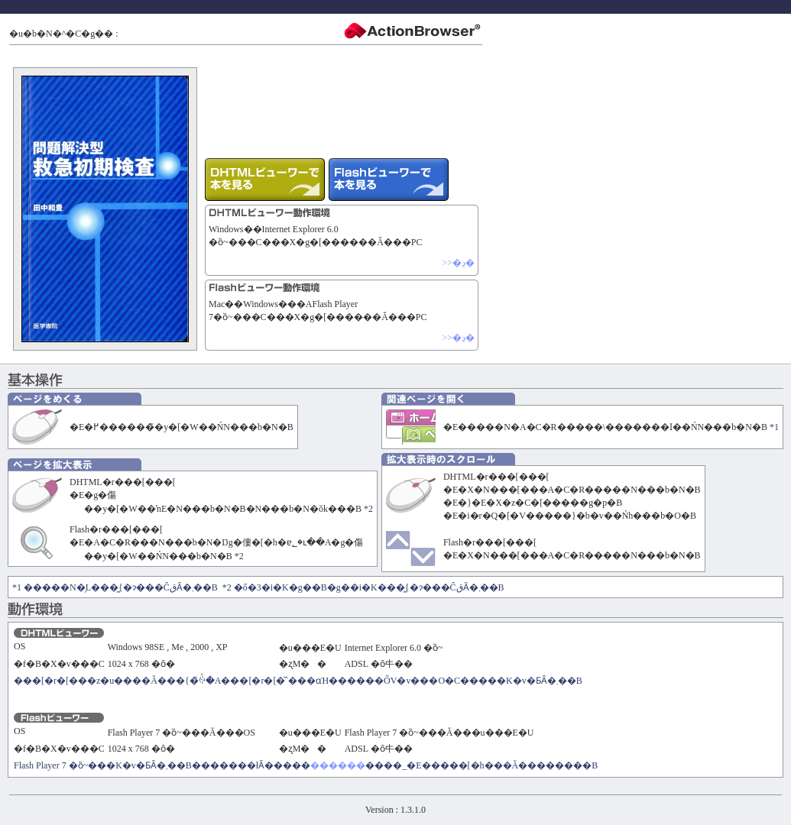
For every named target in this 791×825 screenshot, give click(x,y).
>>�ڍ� (458, 262)
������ (337, 765)
